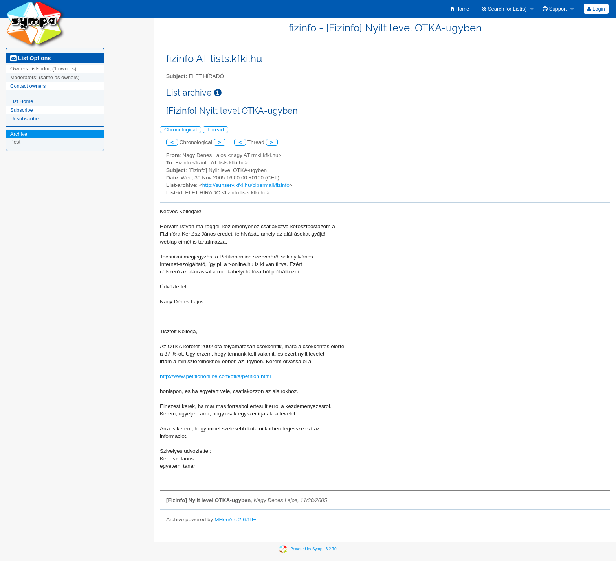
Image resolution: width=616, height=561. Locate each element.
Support (555, 9)
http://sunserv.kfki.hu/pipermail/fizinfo (246, 185)
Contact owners (28, 86)
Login (596, 9)
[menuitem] (459, 9)
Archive (18, 134)
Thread (215, 130)
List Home (21, 101)
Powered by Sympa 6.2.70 (313, 549)
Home (460, 9)
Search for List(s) (504, 9)
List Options (30, 58)
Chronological (180, 130)
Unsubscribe (24, 119)
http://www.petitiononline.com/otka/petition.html (215, 376)
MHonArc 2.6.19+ (235, 519)
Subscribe (21, 110)
